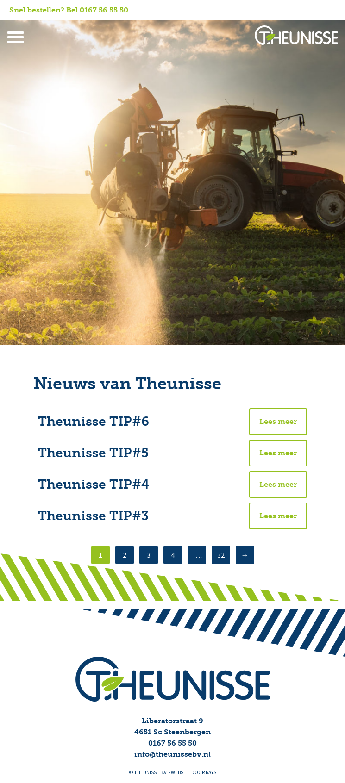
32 (221, 555)
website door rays (193, 772)
